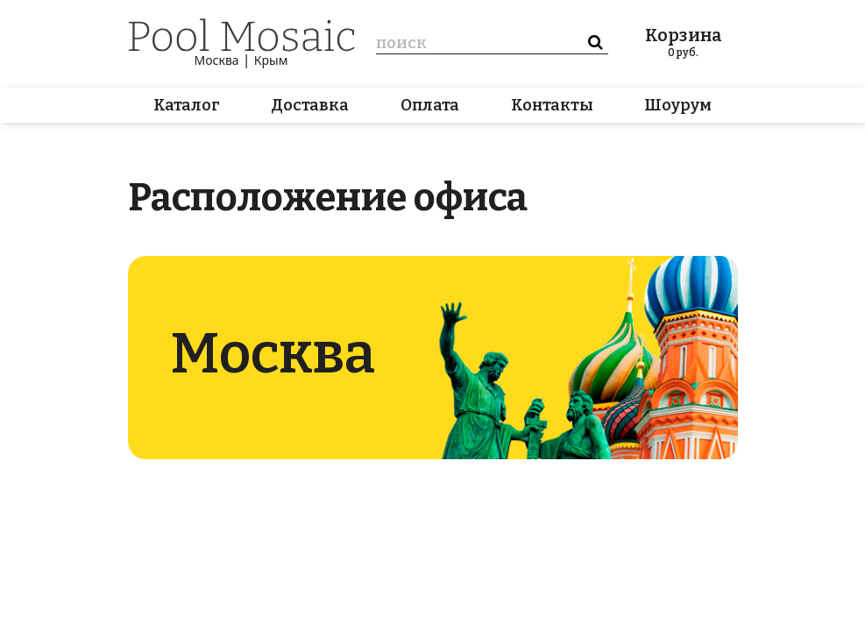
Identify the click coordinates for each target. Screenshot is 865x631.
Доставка (310, 105)
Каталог (186, 105)
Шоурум (678, 105)
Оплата (430, 105)
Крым (271, 60)
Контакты (552, 105)
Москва (217, 60)
